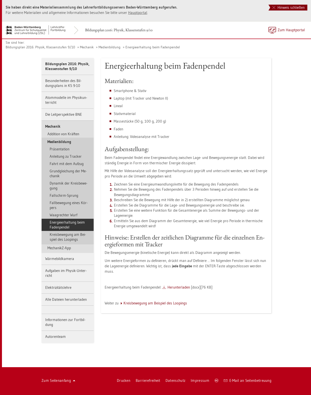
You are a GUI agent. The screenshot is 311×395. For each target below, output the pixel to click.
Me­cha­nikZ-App (59, 248)
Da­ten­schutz (175, 380)
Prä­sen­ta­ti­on (59, 149)
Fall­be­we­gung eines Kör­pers (69, 205)
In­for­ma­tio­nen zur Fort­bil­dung (65, 322)
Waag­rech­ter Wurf (63, 215)
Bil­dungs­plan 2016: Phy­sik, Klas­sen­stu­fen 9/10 (119, 30)
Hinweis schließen (288, 7)
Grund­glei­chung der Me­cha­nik (68, 173)
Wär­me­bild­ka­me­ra (59, 258)
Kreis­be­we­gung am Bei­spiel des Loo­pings (68, 237)
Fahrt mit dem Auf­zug (67, 163)
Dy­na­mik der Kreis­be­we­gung (68, 185)
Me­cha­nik (87, 47)
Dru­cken (123, 380)
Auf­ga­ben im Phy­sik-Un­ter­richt (66, 273)
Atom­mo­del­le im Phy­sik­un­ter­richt (66, 100)
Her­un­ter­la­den (178, 287)
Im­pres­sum (200, 380)
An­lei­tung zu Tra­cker (66, 156)
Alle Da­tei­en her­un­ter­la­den (66, 299)
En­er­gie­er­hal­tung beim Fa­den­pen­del (152, 47)
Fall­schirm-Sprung (64, 195)
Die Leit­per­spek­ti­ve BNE (63, 114)
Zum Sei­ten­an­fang (58, 380)
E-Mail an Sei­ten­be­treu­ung (247, 380)
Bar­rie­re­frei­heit (148, 380)
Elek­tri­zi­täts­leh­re (58, 287)
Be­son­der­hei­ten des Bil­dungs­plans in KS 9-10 (63, 83)
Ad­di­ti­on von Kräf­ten (63, 134)
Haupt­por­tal (137, 12)
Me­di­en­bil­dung (110, 47)
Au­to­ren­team (55, 336)
